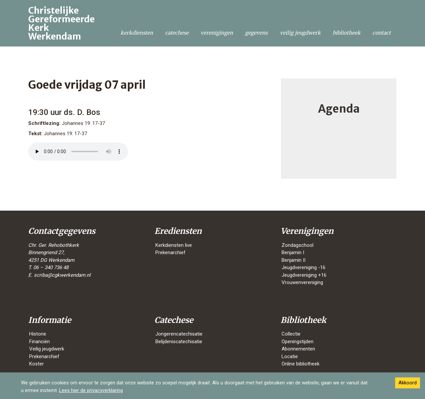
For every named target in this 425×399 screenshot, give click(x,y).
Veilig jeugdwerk (300, 33)
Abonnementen (298, 349)
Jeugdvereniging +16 (304, 275)
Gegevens (256, 33)
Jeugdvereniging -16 (303, 267)
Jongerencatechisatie (179, 334)
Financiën (39, 342)
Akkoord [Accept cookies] (407, 383)
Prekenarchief (170, 252)
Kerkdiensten (137, 33)
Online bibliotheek (300, 364)
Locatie (290, 356)
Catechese (177, 33)
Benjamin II (293, 260)
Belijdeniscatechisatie (178, 342)
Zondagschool (297, 245)
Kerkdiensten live (173, 245)
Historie (37, 334)
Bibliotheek (347, 33)
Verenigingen (217, 33)
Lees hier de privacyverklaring (91, 390)
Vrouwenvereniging (302, 282)
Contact (382, 33)
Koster (36, 364)
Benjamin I (293, 252)
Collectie (291, 334)
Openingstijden (297, 342)
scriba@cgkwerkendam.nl (62, 275)
